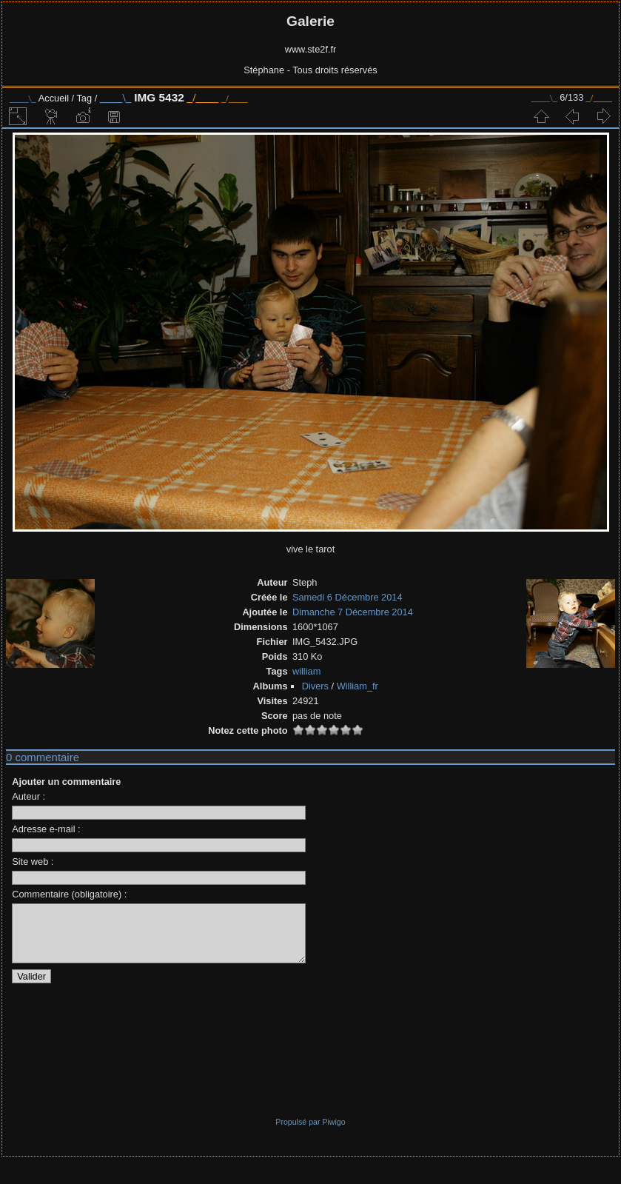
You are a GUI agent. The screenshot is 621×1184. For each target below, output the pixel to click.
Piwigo (333, 1132)
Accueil (53, 98)
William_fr (357, 686)
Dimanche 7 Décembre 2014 (352, 612)
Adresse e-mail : (46, 829)
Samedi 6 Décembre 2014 (347, 597)
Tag (84, 98)
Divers (315, 686)
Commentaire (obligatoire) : (69, 894)
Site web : (32, 861)
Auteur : (28, 796)
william (306, 671)
